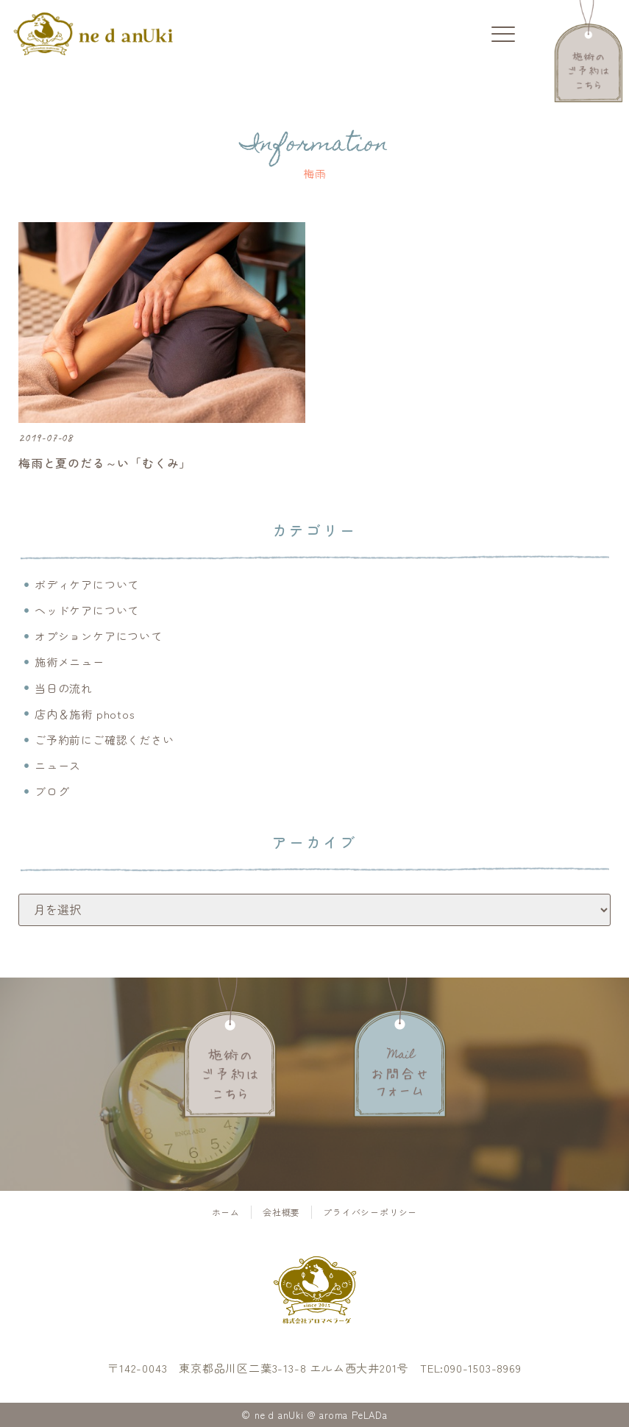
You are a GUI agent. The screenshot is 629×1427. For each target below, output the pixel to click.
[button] (503, 35)
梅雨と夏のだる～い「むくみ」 (104, 462)
